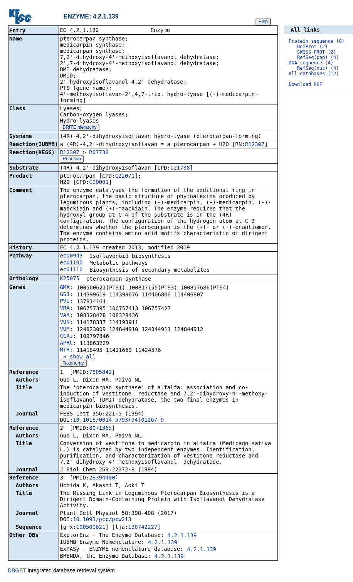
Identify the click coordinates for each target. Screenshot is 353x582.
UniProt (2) (312, 46)
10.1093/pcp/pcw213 (102, 520)
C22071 (125, 176)
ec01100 (71, 263)
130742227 (142, 528)
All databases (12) (314, 73)
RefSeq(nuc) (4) (318, 68)
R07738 (99, 153)
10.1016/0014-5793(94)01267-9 (118, 420)
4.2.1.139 (182, 536)
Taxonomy (73, 364)
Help (263, 21)
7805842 (100, 373)
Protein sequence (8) (317, 41)
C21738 (180, 168)
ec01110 (71, 270)
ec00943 (71, 256)
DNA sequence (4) (311, 63)
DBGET (17, 571)
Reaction (71, 159)
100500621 (91, 528)
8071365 (100, 429)
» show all (78, 357)
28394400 (102, 478)
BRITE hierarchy (79, 128)
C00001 (99, 183)
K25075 (69, 279)
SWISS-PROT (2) (316, 52)
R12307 (255, 145)
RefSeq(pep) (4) (318, 57)
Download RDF (305, 84)
